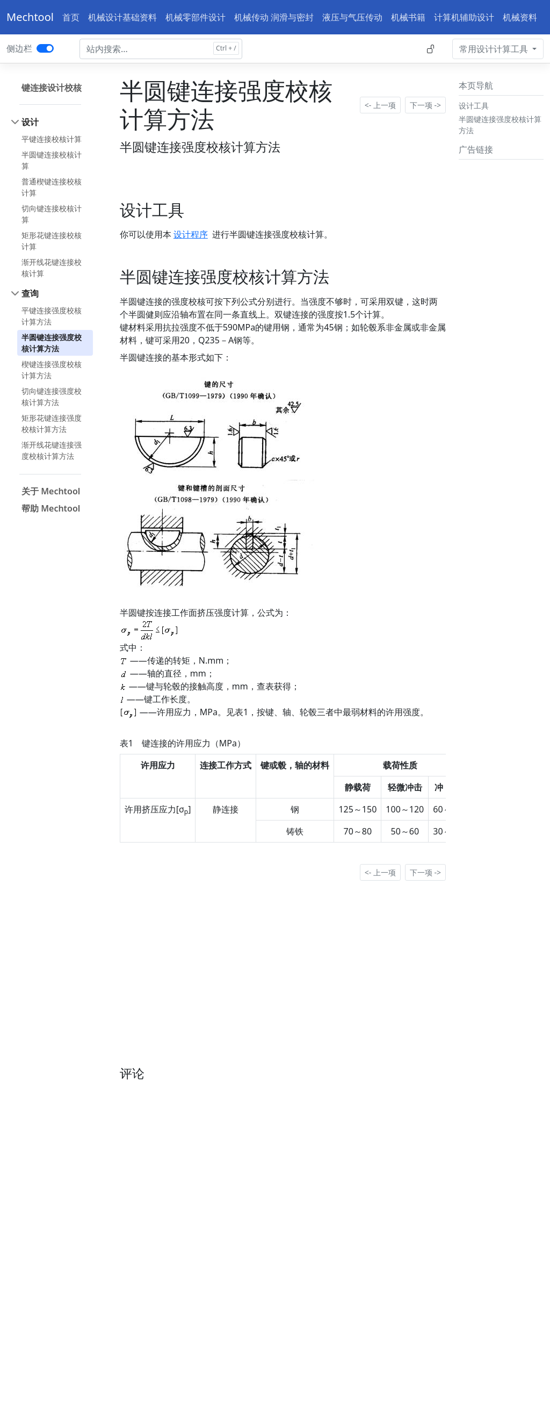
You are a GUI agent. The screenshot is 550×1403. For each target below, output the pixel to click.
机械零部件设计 (195, 17)
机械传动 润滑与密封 (274, 17)
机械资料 (520, 17)
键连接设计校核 (51, 87)
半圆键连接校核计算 (51, 160)
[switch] (45, 48)
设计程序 (190, 234)
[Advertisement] (501, 325)
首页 (70, 17)
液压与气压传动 (352, 17)
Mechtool (30, 17)
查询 (30, 293)
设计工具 (474, 105)
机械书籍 (408, 17)
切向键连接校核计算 (51, 214)
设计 (30, 122)
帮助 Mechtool (50, 508)
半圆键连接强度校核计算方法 (51, 343)
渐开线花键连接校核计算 (51, 267)
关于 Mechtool (50, 491)
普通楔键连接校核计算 (51, 187)
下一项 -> (425, 105)
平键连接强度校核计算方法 (51, 316)
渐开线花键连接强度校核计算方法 (51, 450)
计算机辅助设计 (464, 17)
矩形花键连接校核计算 (51, 240)
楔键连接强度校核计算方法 (51, 369)
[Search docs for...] (160, 49)
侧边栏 (19, 48)
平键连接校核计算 (51, 139)
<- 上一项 (380, 105)
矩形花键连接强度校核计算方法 (51, 423)
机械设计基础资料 (122, 17)
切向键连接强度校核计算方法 (51, 396)
